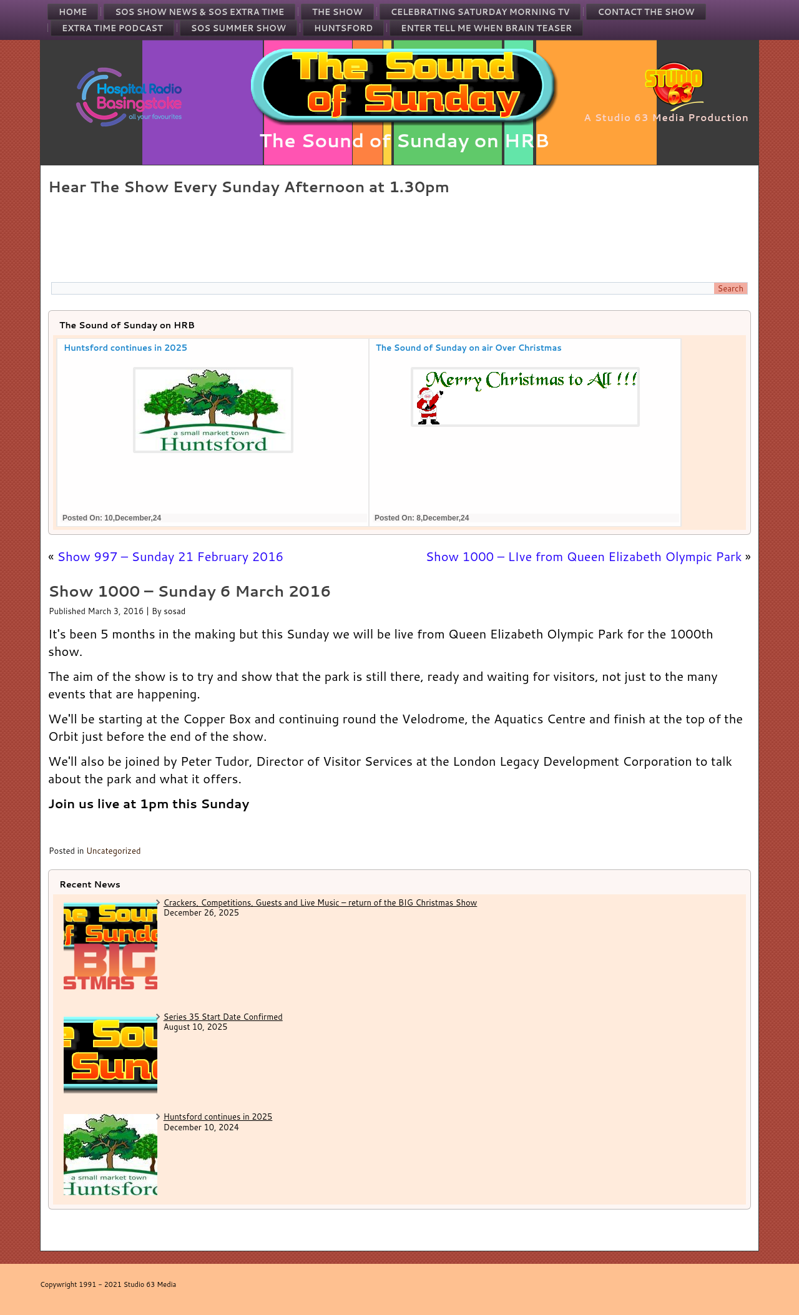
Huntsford (343, 28)
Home (73, 11)
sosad (174, 611)
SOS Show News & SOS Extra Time (199, 11)
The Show (337, 11)
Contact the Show (645, 11)
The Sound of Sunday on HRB (404, 140)
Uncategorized (113, 850)
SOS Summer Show (238, 28)
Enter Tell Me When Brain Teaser (486, 28)
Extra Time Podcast (112, 28)
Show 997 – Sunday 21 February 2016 (170, 556)
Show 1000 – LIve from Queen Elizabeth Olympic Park (584, 556)
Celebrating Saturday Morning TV (480, 11)
